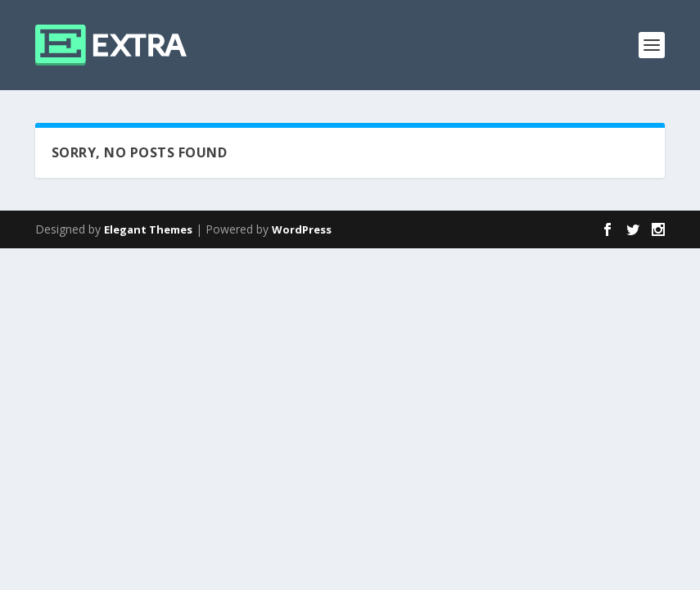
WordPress (302, 229)
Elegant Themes (148, 229)
